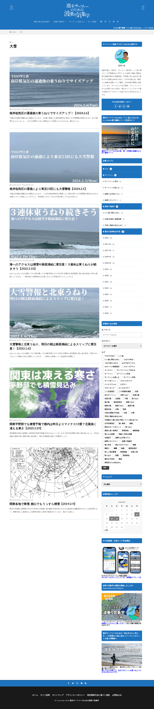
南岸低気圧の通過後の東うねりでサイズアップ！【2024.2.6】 (50, 113)
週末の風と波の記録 (41, 22)
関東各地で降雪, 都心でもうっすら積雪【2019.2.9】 (43, 504)
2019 (108, 269)
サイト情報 (92, 22)
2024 (108, 301)
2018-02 (110, 263)
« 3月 (106, 530)
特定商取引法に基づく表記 (98, 695)
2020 (108, 275)
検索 (104, 467)
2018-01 (110, 257)
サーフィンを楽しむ (76, 22)
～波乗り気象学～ (59, 22)
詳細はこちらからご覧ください (113, 623)
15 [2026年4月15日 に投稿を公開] (117, 519)
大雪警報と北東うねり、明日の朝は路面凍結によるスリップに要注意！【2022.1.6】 (53, 346)
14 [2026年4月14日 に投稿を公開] (112, 519)
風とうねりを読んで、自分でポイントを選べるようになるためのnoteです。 (121, 671)
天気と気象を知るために (115, 225)
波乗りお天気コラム (114, 194)
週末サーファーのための (121, 152)
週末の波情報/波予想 (114, 231)
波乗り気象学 (111, 206)
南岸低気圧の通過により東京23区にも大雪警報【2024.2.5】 (48, 188)
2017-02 (110, 250)
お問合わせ (117, 695)
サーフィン (111, 175)
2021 (108, 282)
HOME (14, 32)
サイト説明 (45, 695)
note (108, 169)
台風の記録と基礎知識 (115, 219)
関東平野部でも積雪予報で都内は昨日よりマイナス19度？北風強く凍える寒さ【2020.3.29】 (53, 426)
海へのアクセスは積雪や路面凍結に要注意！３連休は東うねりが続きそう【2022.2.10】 (53, 266)
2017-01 (110, 244)
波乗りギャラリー (113, 200)
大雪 (21, 32)
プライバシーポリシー (75, 695)
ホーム (35, 695)
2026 (108, 313)
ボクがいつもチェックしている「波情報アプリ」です (121, 577)
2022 (108, 288)
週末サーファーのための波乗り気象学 (84, 700)
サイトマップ (58, 695)
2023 (108, 294)
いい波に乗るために (114, 213)
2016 (108, 238)
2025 (108, 307)
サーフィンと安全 (113, 181)
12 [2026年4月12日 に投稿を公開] (137, 514)
